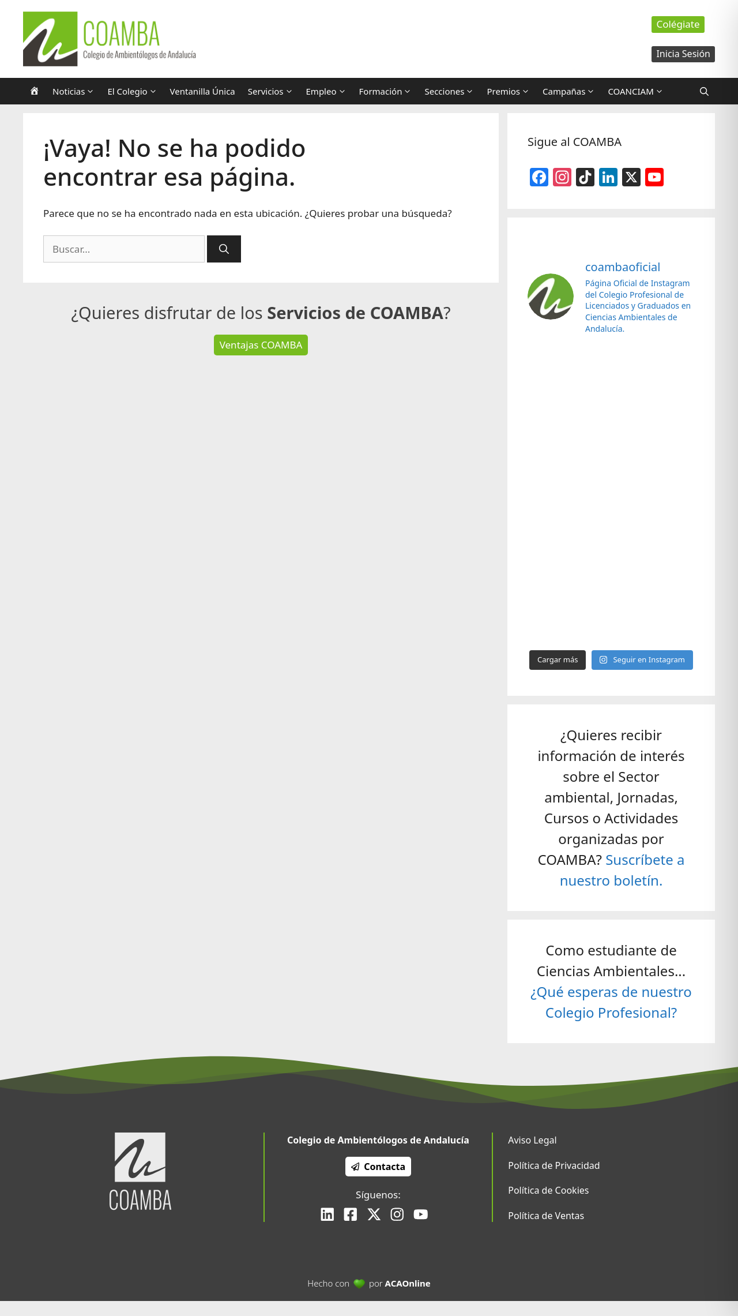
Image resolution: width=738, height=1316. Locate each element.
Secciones (452, 91)
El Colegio (135, 91)
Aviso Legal (532, 1140)
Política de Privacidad (554, 1165)
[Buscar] (224, 249)
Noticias (76, 91)
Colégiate (677, 24)
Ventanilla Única (202, 91)
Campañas (572, 91)
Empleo (329, 91)
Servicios (274, 91)
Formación (389, 91)
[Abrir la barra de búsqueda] (704, 91)
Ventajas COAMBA (261, 344)
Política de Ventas (546, 1215)
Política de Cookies (548, 1190)
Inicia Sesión (683, 53)
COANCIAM (638, 91)
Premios (511, 91)
